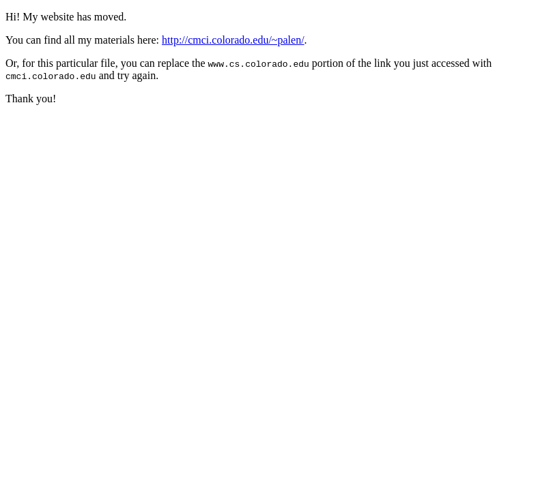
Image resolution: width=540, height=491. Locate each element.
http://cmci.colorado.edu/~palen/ (233, 40)
